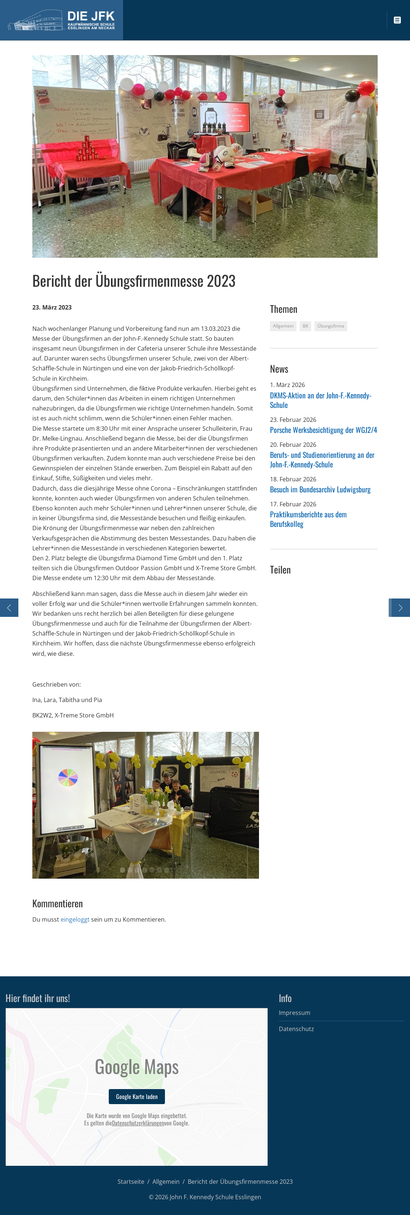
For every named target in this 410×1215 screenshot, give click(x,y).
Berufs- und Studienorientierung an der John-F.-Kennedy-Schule (322, 459)
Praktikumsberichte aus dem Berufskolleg (308, 519)
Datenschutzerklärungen (138, 1123)
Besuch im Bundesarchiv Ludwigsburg (320, 489)
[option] (145, 805)
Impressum (294, 1013)
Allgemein (166, 1182)
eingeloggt (75, 919)
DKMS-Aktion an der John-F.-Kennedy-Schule (320, 400)
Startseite (131, 1182)
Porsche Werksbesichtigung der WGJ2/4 (323, 429)
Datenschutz (296, 1029)
